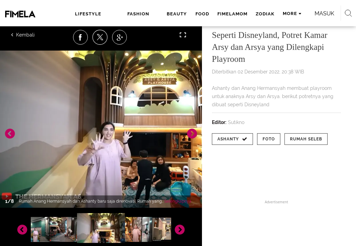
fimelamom (232, 13)
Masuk (324, 13)
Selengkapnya (177, 201)
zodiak (265, 13)
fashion (138, 13)
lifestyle (88, 13)
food (202, 13)
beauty (177, 13)
